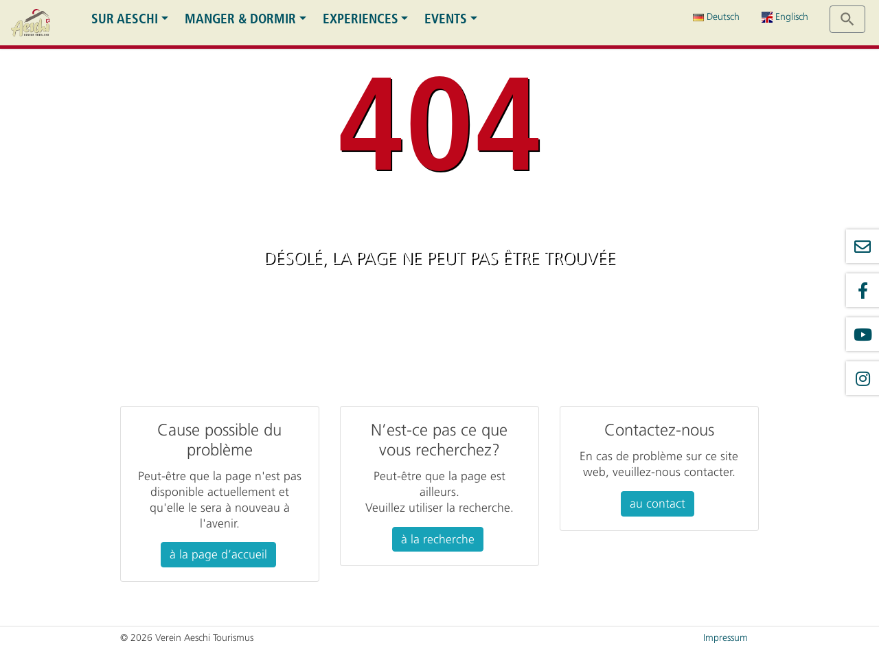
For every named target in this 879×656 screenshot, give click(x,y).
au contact (657, 503)
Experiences (360, 19)
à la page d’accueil (218, 554)
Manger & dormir (240, 19)
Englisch (785, 17)
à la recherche (438, 539)
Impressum (725, 638)
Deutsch (716, 17)
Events (445, 19)
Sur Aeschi (124, 19)
